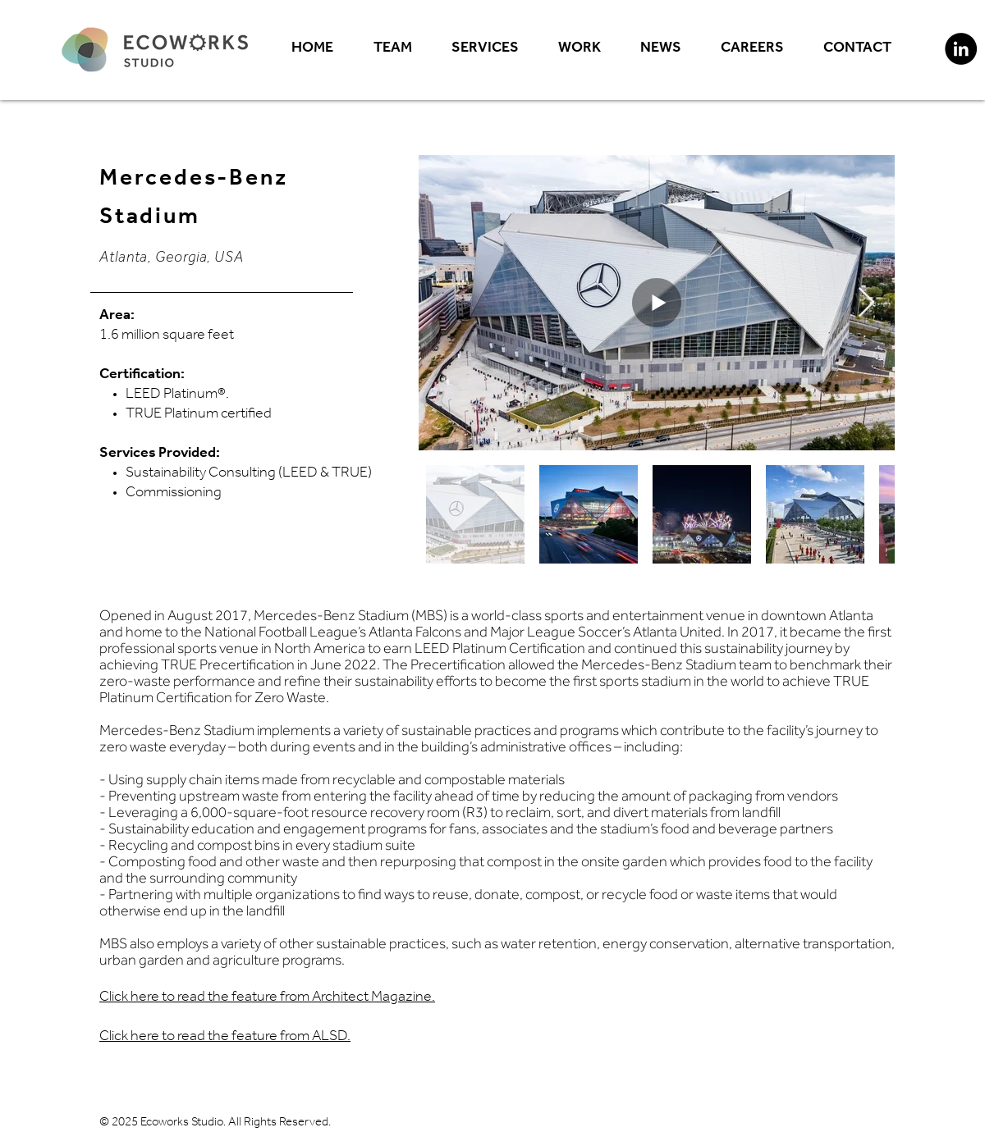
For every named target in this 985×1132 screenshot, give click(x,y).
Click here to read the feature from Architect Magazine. (267, 998)
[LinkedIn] (961, 49)
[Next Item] (866, 303)
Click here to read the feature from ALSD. (224, 1037)
